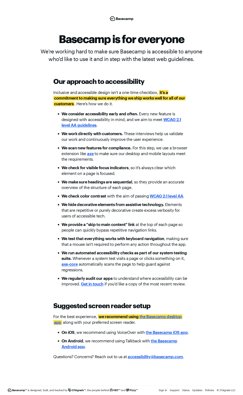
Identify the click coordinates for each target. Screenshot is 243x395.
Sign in (163, 390)
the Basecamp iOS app (167, 332)
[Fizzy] (132, 390)
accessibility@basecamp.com (155, 356)
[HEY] (115, 390)
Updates (197, 390)
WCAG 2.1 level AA (166, 195)
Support (174, 390)
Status (186, 390)
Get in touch (92, 283)
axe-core (70, 264)
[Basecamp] (121, 18)
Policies (209, 390)
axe (90, 153)
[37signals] (77, 390)
